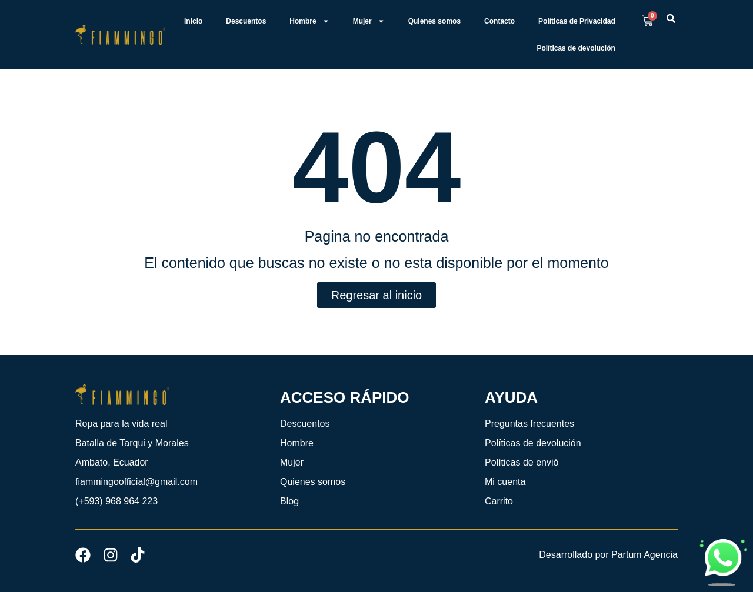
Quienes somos (434, 21)
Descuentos (246, 21)
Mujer (369, 21)
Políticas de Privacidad (576, 21)
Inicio (193, 21)
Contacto (499, 21)
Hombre (309, 21)
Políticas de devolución (576, 48)
